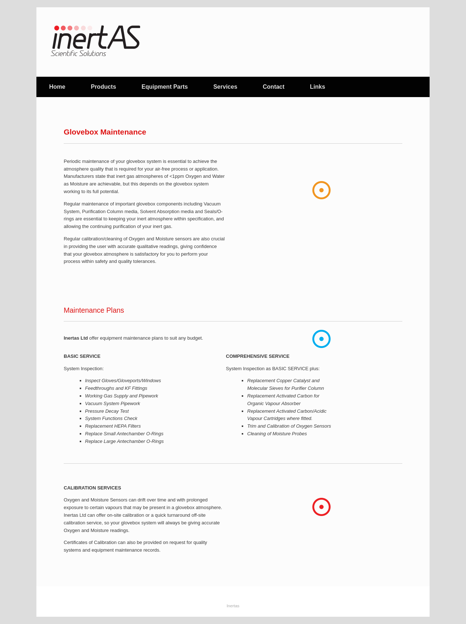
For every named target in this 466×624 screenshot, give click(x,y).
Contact (274, 87)
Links (317, 87)
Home (57, 87)
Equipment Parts (165, 87)
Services (225, 87)
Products (103, 87)
